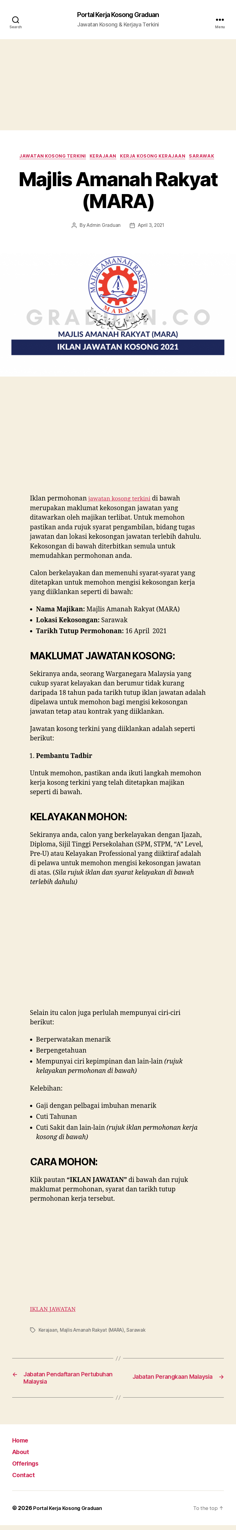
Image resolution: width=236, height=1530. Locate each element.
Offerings (28, 1467)
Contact (25, 1479)
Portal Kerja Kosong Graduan (118, 15)
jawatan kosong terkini (123, 501)
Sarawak (208, 158)
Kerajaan (102, 158)
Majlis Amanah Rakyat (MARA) (94, 1332)
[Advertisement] (118, 85)
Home (22, 1444)
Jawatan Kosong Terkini (49, 158)
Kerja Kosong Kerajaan (155, 158)
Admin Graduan (102, 227)
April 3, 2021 (151, 227)
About (22, 1456)
